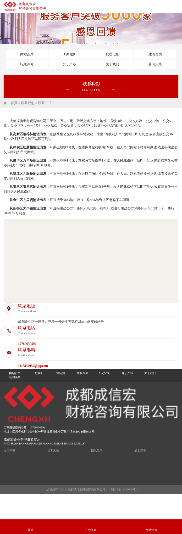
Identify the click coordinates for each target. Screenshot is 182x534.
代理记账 (112, 54)
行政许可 (26, 64)
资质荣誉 (140, 450)
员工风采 (53, 450)
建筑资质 (155, 54)
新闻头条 (155, 64)
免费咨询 (151, 530)
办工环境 (9, 450)
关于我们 (112, 64)
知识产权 (69, 64)
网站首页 (26, 54)
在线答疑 (91, 530)
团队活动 (97, 450)
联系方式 (44, 103)
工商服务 (69, 54)
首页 (14, 103)
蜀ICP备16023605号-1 (124, 489)
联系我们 (27, 103)
